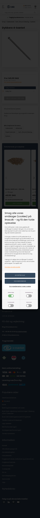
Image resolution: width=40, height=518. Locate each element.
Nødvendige (11, 294)
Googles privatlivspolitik (12, 267)
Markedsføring (29, 294)
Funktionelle (11, 304)
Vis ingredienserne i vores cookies (20, 286)
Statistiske (29, 304)
